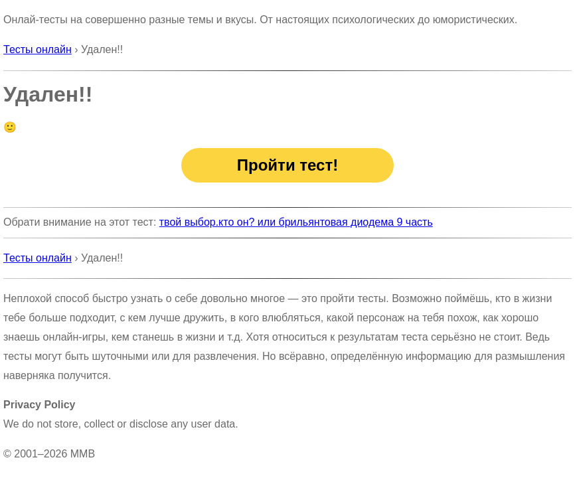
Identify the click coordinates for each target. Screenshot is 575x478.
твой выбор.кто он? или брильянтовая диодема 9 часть (296, 222)
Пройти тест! (287, 165)
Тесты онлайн (37, 49)
